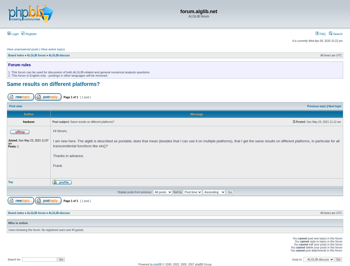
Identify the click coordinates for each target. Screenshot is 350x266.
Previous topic (316, 106)
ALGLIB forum (36, 55)
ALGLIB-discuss (59, 55)
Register (29, 34)
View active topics (53, 49)
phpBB (158, 264)
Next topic (335, 106)
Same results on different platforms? (53, 84)
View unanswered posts (23, 49)
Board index (16, 55)
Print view (15, 106)
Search (336, 34)
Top (10, 182)
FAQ (321, 34)
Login (13, 34)
